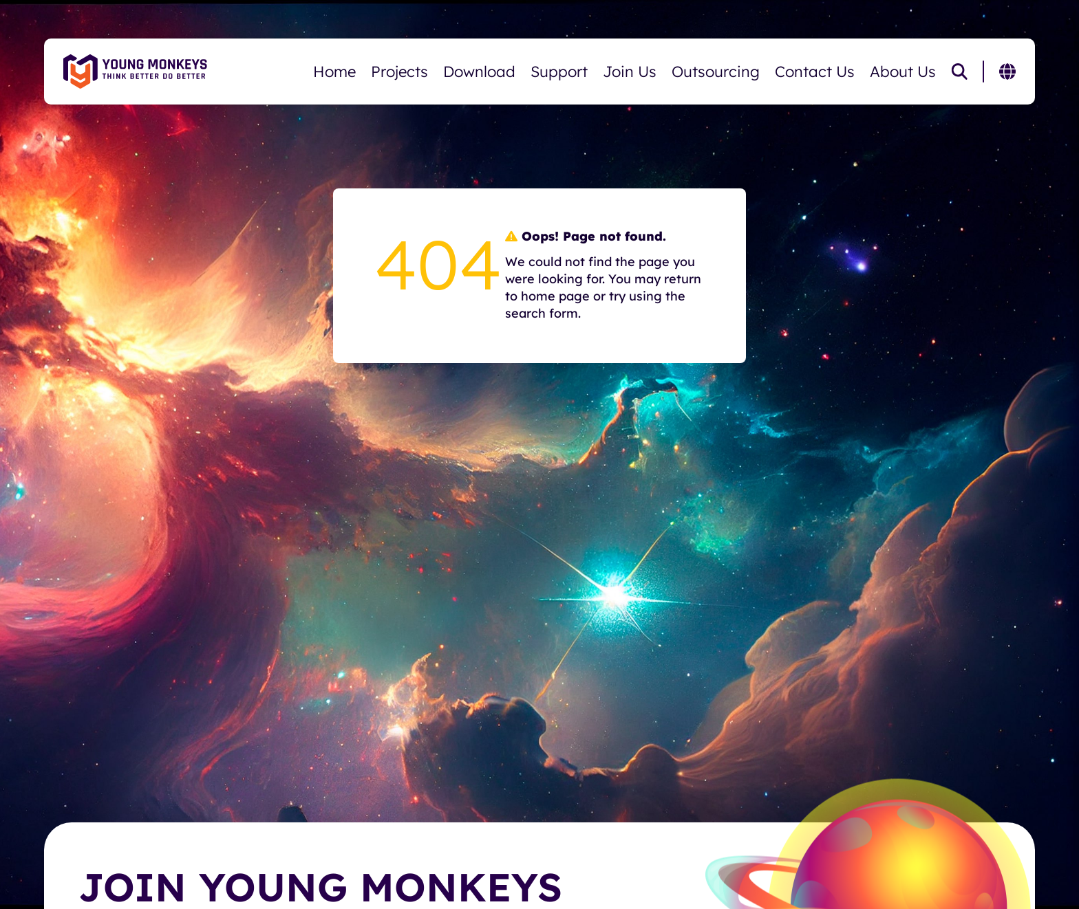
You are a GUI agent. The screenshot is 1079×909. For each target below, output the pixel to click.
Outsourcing (716, 71)
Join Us (629, 71)
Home (334, 71)
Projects (399, 71)
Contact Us (815, 71)
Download (479, 71)
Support (559, 71)
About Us (903, 71)
